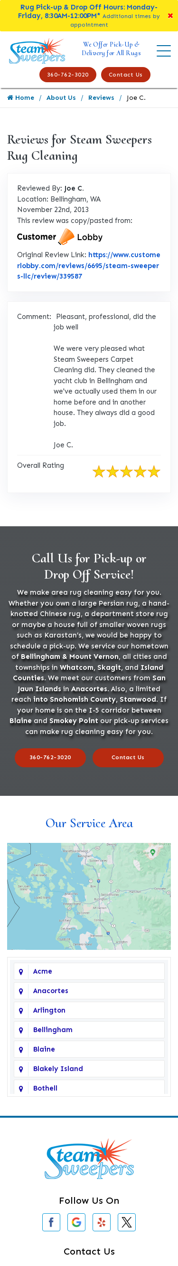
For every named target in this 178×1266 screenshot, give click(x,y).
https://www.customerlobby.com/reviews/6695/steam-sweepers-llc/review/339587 (88, 265)
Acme (42, 971)
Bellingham (53, 1029)
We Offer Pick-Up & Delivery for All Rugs (111, 48)
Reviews (101, 98)
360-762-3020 (68, 74)
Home (20, 98)
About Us (61, 98)
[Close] (170, 15)
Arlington (49, 1010)
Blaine (44, 1049)
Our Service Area (89, 823)
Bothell (45, 1088)
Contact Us (126, 74)
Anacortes (50, 990)
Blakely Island (58, 1068)
